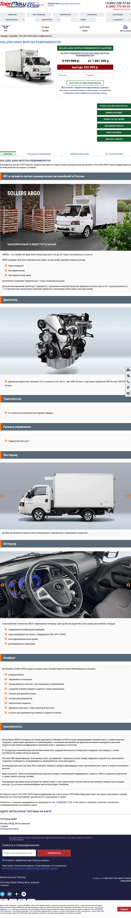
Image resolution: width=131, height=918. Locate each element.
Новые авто (12, 15)
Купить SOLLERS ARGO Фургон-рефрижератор (114, 107)
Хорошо (124, 909)
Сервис (83, 20)
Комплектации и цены (79, 154)
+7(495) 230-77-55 (117, 3)
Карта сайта (126, 880)
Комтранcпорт (65, 15)
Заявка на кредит (114, 112)
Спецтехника (92, 15)
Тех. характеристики (114, 154)
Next (128, 496)
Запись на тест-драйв (113, 119)
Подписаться (54, 853)
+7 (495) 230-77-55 (109, 878)
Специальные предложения (39, 154)
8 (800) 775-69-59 (118, 6)
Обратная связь (114, 132)
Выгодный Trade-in (114, 126)
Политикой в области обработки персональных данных (85, 93)
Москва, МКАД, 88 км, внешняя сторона (64, 4)
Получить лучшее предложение (85, 83)
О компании (117, 20)
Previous (2, 496)
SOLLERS (13, 36)
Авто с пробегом (39, 15)
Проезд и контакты (9, 829)
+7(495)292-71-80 (64, 802)
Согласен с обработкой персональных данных (86, 87)
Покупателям (47, 20)
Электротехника (12, 20)
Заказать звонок (114, 139)
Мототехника (118, 15)
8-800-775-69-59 (124, 878)
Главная (4, 36)
